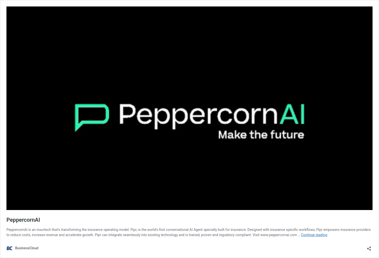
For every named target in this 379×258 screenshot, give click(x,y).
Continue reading (314, 235)
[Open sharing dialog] (369, 247)
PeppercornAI (23, 220)
